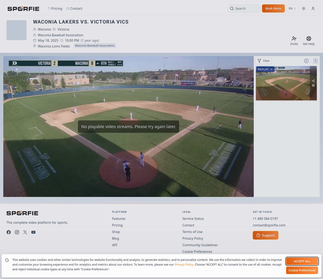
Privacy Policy (184, 264)
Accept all (302, 261)
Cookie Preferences (302, 270)
